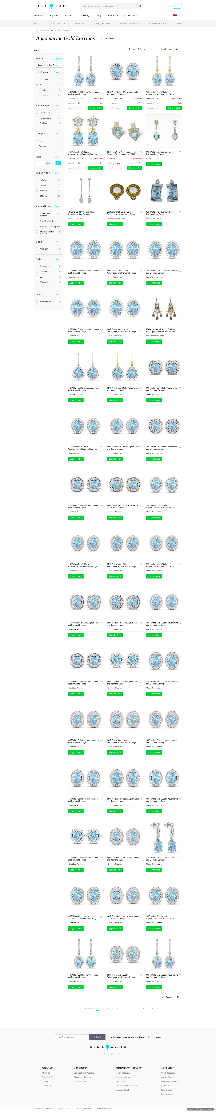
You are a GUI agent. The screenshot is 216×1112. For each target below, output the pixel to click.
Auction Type (42, 105)
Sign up (177, 6)
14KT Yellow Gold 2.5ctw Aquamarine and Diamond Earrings (122, 389)
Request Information (124, 1077)
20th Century (48, 301)
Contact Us (46, 1085)
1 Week (48, 180)
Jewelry (48, 140)
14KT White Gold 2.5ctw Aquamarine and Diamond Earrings (83, 389)
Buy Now (54, 15)
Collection (44, 30)
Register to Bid (95, 108)
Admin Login (120, 1081)
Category (40, 133)
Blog (98, 15)
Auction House (43, 206)
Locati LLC (150, 158)
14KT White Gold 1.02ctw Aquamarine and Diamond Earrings (123, 93)
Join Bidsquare (80, 1081)
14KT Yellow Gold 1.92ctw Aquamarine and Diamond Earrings (160, 93)
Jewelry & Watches (101, 23)
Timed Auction (48, 118)
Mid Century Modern (129, 23)
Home (36, 30)
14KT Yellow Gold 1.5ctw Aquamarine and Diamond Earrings (161, 389)
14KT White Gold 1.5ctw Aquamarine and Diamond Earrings (83, 506)
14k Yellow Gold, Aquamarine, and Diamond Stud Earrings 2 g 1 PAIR (121, 153)
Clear (57, 72)
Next (160, 1008)
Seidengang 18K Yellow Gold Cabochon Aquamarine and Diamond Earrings (122, 213)
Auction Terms (167, 1077)
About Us (46, 1072)
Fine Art (37, 23)
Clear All (58, 58)
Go (58, 163)
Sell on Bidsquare (122, 1072)
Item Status (42, 72)
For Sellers (133, 15)
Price (38, 156)
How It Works (114, 15)
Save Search (109, 38)
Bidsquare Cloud (122, 1090)
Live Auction (48, 112)
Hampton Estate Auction (76, 218)
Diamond (48, 271)
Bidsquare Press (48, 1077)
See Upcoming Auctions (84, 1072)
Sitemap (165, 1085)
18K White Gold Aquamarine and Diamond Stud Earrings (159, 213)
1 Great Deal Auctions (48, 214)
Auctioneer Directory (82, 1077)
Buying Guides (167, 1094)
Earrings (50, 146)
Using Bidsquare (168, 1072)
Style (38, 259)
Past (48, 84)
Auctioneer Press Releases (126, 1085)
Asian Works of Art (157, 23)
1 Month (48, 185)
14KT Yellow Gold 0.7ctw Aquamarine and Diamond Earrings (161, 741)
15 (152, 1008)
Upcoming (48, 79)
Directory (85, 15)
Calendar (69, 15)
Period (39, 294)
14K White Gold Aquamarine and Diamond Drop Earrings (159, 153)
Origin (39, 241)
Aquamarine (48, 266)
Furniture (79, 23)
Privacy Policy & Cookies (82, 1109)
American (48, 249)
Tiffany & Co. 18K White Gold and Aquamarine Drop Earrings (81, 213)
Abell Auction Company (48, 226)
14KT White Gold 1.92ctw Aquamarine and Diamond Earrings (83, 93)
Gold (48, 277)
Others (179, 23)
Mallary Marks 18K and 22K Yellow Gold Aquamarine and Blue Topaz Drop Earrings (162, 330)
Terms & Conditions (104, 1109)
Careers (45, 1081)
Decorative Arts (58, 23)
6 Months (48, 196)
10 (143, 1008)
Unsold (50, 95)
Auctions (38, 15)
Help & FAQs (166, 1090)
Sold (50, 90)
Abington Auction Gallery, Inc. (48, 233)
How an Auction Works (171, 1081)
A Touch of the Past (48, 221)
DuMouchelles (112, 158)
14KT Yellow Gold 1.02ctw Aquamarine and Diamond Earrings (82, 153)
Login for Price (154, 164)
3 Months (48, 190)
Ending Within (43, 172)
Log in (166, 6)
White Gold (48, 282)
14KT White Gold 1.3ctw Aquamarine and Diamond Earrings (122, 682)
